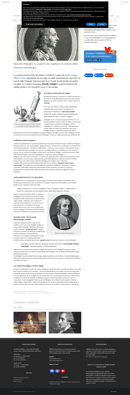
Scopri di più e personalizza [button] (34, 24)
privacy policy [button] (39, 18)
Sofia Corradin (23, 330)
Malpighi (47, 103)
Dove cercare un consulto (21, 377)
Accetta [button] (101, 24)
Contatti (112, 16)
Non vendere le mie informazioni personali (79, 14)
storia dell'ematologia (20, 302)
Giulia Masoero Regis (60, 328)
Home (15, 20)
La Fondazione (17, 16)
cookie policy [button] (67, 9)
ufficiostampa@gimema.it (56, 360)
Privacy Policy (113, 391)
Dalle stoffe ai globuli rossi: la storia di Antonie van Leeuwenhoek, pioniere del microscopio (30, 325)
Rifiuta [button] (91, 24)
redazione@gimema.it (55, 358)
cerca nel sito (124, 2)
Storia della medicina (33, 302)
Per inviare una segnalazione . (96, 357)
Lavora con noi (19, 379)
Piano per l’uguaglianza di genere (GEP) (100, 377)
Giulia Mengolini (19, 71)
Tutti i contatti (18, 381)
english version (6, 2)
